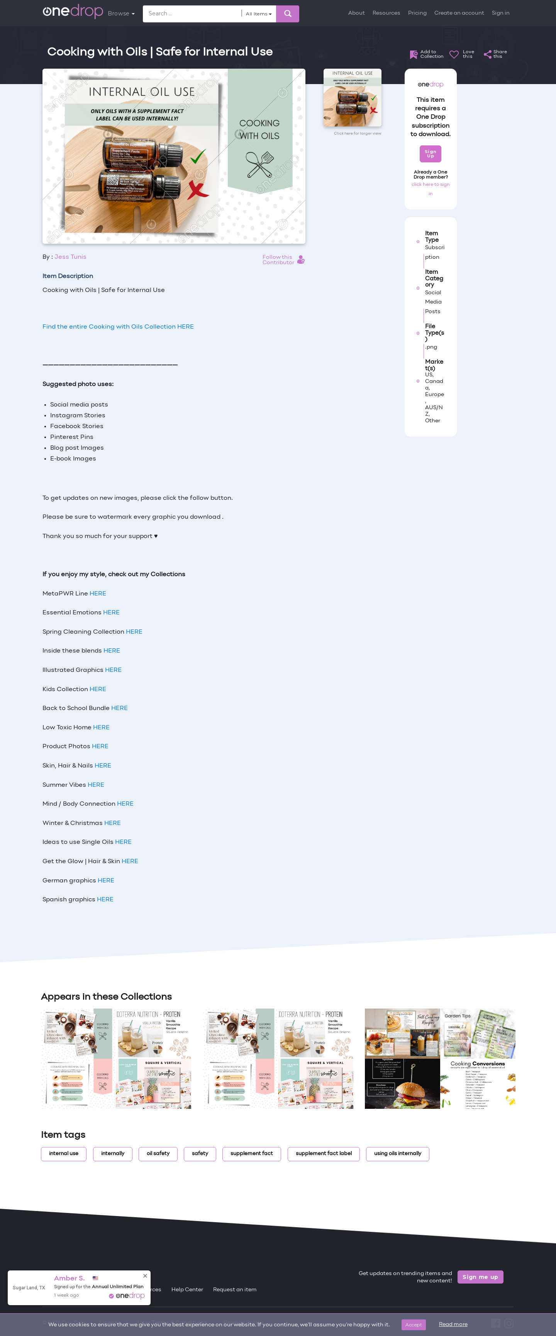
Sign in (501, 13)
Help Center (187, 1289)
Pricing (417, 13)
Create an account (459, 13)
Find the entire (118, 327)
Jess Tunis (70, 257)
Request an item (235, 1289)
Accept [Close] (413, 1325)
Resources (386, 13)
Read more (453, 1324)
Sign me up (480, 1277)
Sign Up (431, 154)
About (356, 13)
